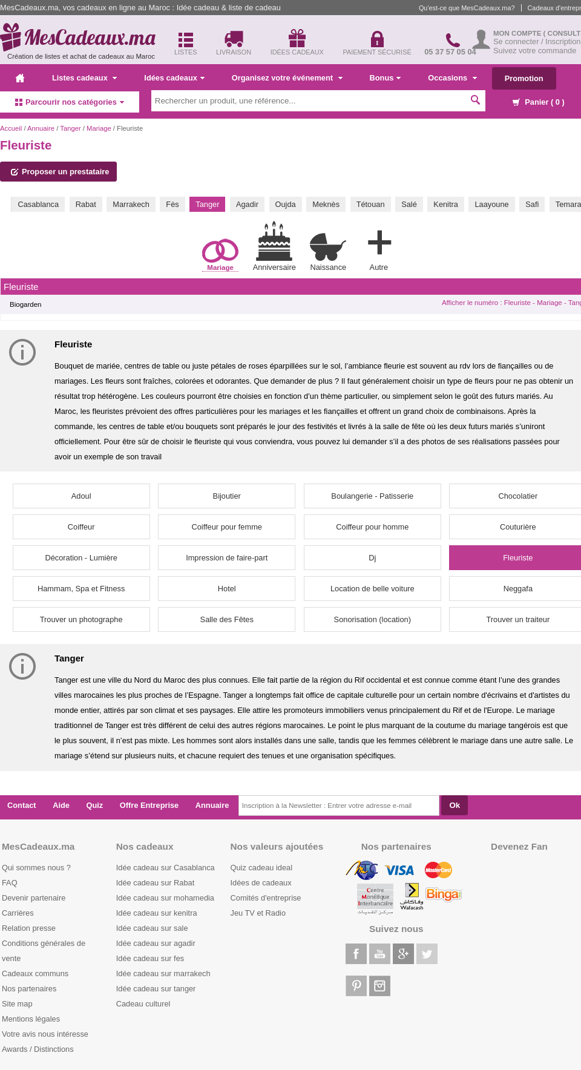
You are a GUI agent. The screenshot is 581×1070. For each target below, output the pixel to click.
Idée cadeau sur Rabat (155, 882)
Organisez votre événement (287, 77)
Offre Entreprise (149, 805)
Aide (61, 805)
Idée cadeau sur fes (150, 958)
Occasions (452, 77)
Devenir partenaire (33, 897)
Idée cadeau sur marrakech (163, 973)
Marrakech (131, 204)
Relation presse (29, 928)
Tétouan (370, 204)
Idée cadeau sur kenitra (156, 912)
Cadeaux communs (35, 973)
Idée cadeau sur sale (152, 928)
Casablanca (38, 204)
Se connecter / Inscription (536, 41)
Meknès (326, 204)
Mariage (99, 128)
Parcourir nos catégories (69, 102)
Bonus (385, 77)
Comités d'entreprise (266, 897)
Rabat (86, 204)
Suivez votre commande (534, 50)
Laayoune (491, 204)
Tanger (70, 128)
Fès (172, 204)
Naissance (328, 252)
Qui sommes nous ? (36, 867)
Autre (379, 248)
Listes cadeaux (84, 77)
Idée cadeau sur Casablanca (165, 867)
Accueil (11, 128)
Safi (532, 204)
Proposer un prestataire (60, 171)
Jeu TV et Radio (258, 912)
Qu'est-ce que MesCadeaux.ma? (467, 7)
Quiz (95, 805)
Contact (21, 805)
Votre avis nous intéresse (45, 1034)
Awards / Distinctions (38, 1049)
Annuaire (40, 128)
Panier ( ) (539, 102)
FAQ (10, 882)
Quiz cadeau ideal (261, 867)
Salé (409, 204)
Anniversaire (274, 246)
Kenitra (445, 204)
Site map (17, 1003)
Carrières (18, 912)
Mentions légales (31, 1018)
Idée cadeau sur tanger (156, 988)
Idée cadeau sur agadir (155, 943)
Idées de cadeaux (261, 882)
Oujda (285, 204)
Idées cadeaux (174, 77)
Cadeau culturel (143, 1003)
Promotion (524, 78)
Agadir (247, 204)
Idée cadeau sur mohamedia (165, 897)
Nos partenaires (29, 988)
